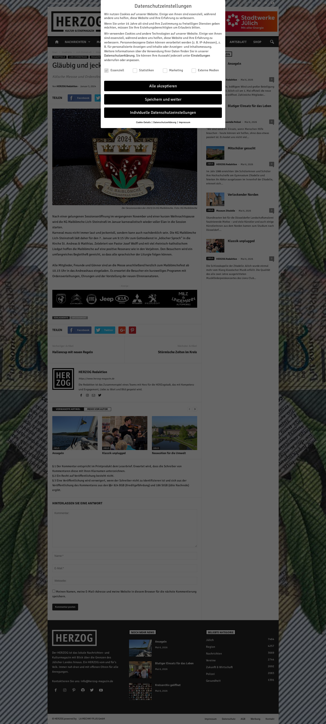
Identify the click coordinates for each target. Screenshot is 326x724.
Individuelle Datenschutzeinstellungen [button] (163, 111)
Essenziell (114, 68)
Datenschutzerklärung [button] (165, 120)
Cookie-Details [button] (143, 120)
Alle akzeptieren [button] (163, 84)
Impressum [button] (184, 120)
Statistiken (143, 68)
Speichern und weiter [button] (163, 97)
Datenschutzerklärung (119, 54)
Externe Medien (205, 68)
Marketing (173, 68)
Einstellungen (200, 54)
